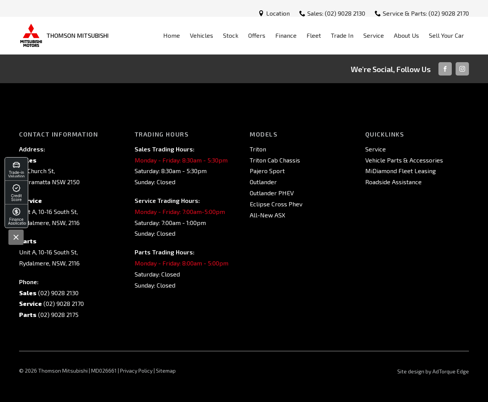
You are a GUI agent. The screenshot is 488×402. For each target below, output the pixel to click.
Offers (256, 35)
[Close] (16, 237)
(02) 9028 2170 (63, 303)
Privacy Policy (136, 370)
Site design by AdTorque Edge (433, 371)
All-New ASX (267, 215)
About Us (406, 35)
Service (373, 35)
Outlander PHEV (272, 192)
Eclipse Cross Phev (276, 203)
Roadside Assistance (393, 181)
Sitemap (166, 370)
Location (278, 13)
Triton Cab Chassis (275, 160)
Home (171, 35)
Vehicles (201, 35)
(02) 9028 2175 (58, 314)
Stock (230, 35)
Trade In (342, 35)
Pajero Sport (267, 170)
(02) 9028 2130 (58, 292)
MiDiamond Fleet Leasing (400, 170)
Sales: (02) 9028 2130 (336, 13)
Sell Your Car (446, 35)
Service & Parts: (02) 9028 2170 (426, 13)
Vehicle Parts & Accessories (404, 160)
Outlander (263, 181)
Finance (286, 35)
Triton (258, 149)
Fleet (314, 35)
